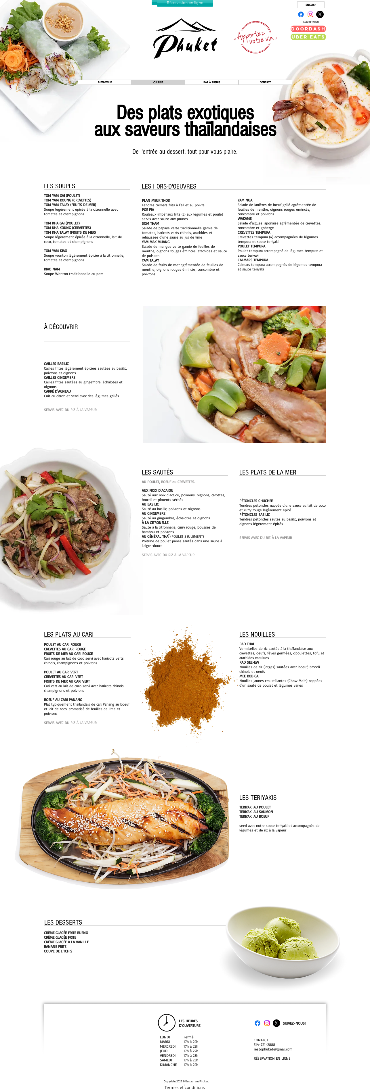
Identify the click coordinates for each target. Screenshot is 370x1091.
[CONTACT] (265, 82)
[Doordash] (308, 29)
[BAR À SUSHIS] (212, 82)
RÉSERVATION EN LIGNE (272, 1058)
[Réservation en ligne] (185, 3)
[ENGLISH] (311, 4)
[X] (320, 14)
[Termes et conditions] (184, 1086)
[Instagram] (310, 14)
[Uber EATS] (308, 37)
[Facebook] (301, 14)
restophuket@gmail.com (273, 1049)
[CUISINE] (158, 82)
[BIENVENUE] (104, 82)
